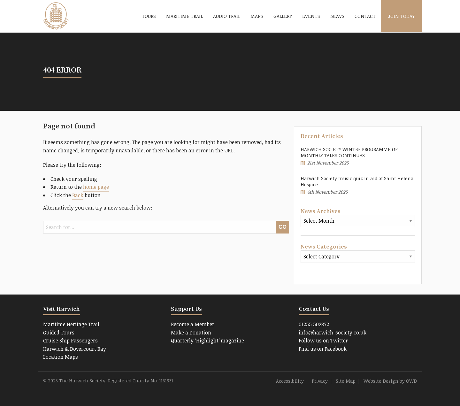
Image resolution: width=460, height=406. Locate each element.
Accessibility (290, 381)
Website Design (381, 381)
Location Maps (60, 356)
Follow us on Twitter (323, 340)
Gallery (282, 16)
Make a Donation (191, 332)
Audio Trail (226, 16)
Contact (365, 16)
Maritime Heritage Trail (71, 324)
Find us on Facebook (323, 348)
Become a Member (192, 324)
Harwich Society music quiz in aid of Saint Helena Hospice (357, 181)
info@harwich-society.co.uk (332, 332)
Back (77, 195)
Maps (256, 16)
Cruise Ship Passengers (70, 340)
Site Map (346, 381)
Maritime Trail (184, 16)
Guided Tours (58, 332)
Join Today (401, 16)
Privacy (320, 381)
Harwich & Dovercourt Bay (74, 348)
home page (96, 186)
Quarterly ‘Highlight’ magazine (207, 340)
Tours (149, 16)
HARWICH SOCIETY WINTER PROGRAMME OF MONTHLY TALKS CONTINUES (349, 152)
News (337, 16)
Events (311, 16)
